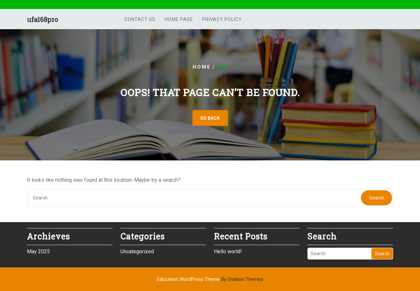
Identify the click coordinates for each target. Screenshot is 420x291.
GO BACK (210, 118)
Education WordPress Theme (210, 279)
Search (376, 197)
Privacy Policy (222, 20)
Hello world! (228, 250)
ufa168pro (42, 20)
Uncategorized (137, 250)
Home (202, 67)
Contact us (140, 20)
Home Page (179, 20)
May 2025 (38, 250)
